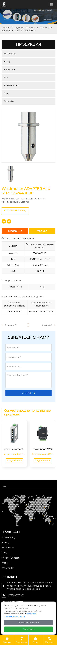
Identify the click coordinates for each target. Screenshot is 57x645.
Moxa (6, 77)
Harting (7, 61)
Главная (6, 27)
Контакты (50, 639)
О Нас (36, 639)
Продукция (18, 27)
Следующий (47, 325)
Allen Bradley (10, 53)
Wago (6, 93)
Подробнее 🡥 (14, 460)
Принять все (28, 629)
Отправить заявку (15, 210)
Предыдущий (10, 325)
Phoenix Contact (11, 85)
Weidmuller (32, 27)
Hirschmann (9, 69)
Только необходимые (28, 622)
